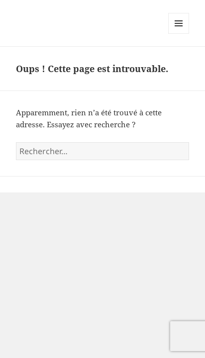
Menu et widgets (179, 33)
